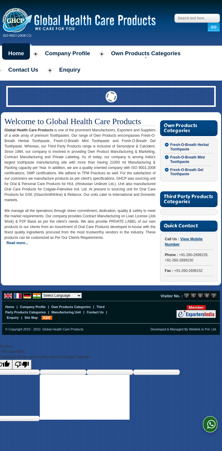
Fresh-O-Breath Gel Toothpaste (186, 172)
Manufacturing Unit (66, 312)
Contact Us (23, 70)
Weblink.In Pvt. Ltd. (203, 329)
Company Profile (67, 53)
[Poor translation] (21, 365)
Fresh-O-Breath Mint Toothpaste (187, 159)
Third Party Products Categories (188, 199)
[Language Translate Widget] (62, 295)
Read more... (17, 243)
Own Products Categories (145, 54)
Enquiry (69, 70)
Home (16, 53)
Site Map (31, 317)
